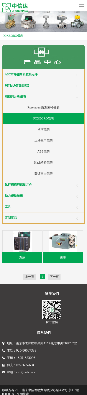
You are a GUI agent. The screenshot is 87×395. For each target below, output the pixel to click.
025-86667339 (26, 350)
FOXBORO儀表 (13, 35)
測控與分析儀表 (15, 96)
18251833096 (25, 358)
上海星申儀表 (43, 140)
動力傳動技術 (14, 195)
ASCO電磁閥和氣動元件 (21, 74)
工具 (8, 206)
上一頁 (29, 276)
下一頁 (54, 276)
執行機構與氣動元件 (18, 184)
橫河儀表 (44, 129)
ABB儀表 (43, 151)
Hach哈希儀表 (43, 162)
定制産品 (11, 217)
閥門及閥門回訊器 (17, 85)
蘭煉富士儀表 (43, 173)
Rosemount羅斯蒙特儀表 (44, 107)
